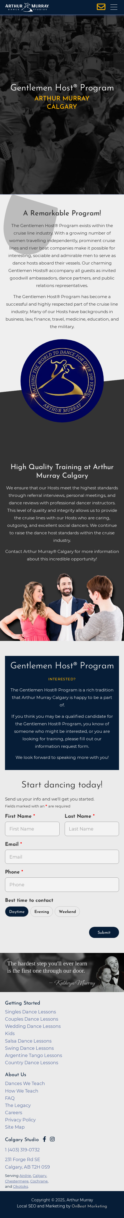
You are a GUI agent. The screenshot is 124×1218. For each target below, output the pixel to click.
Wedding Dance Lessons (33, 1026)
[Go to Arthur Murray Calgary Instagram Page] (52, 1139)
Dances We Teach (25, 1083)
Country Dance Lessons (31, 1062)
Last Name (79, 816)
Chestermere (17, 1181)
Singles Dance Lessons (30, 1012)
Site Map (15, 1127)
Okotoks (20, 1186)
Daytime (17, 912)
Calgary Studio (22, 1140)
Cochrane (39, 1181)
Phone (13, 872)
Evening (41, 912)
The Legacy (18, 1105)
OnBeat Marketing (89, 1206)
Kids (10, 1033)
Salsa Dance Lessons (28, 1041)
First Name (19, 816)
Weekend (67, 912)
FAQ (10, 1098)
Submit (104, 933)
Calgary (39, 1175)
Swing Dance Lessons (29, 1048)
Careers (13, 1112)
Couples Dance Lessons (31, 1019)
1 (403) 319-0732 (22, 1149)
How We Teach (21, 1091)
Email (12, 844)
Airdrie (25, 1175)
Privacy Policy (20, 1120)
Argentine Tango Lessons (33, 1055)
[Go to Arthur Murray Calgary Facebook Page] (44, 1139)
